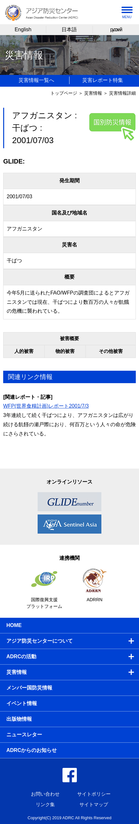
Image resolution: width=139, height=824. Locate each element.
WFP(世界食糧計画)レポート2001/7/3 (46, 406)
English (23, 29)
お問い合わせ (45, 794)
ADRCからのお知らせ (31, 750)
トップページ (63, 93)
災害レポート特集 (102, 80)
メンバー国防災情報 (29, 687)
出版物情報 (19, 719)
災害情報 (93, 93)
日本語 (69, 29)
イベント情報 (21, 703)
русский (115, 29)
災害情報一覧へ (36, 80)
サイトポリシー (94, 794)
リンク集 (45, 804)
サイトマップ (93, 804)
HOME (14, 625)
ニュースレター (24, 734)
